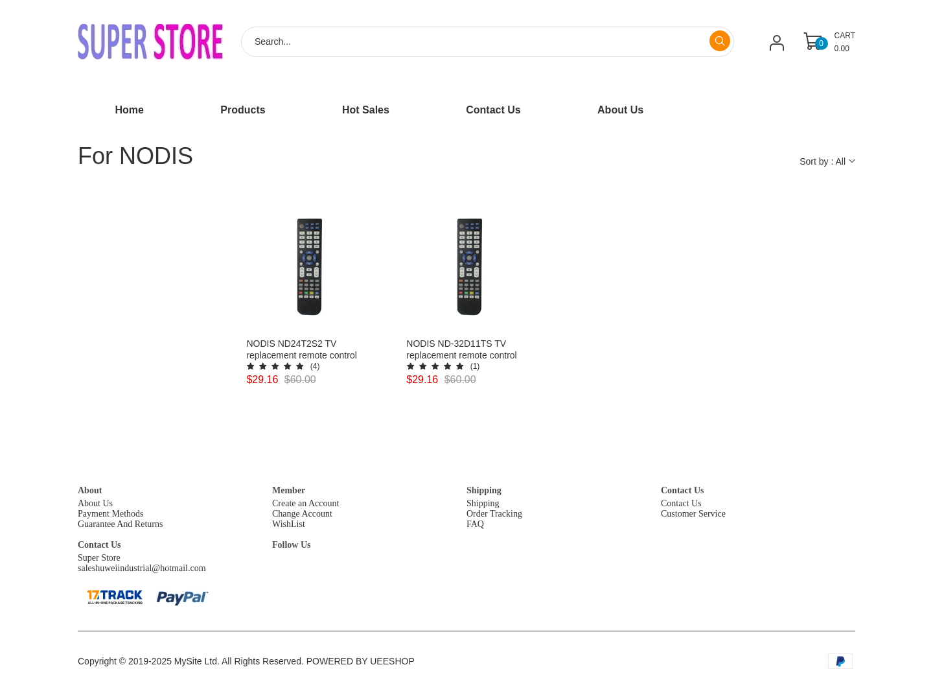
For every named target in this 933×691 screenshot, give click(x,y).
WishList (288, 524)
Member (288, 490)
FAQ (475, 524)
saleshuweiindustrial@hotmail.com (142, 568)
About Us (95, 503)
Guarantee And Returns (120, 524)
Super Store (99, 558)
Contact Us (682, 490)
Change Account (302, 514)
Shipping (483, 490)
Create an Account (305, 503)
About (90, 490)
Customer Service (693, 514)
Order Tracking (494, 514)
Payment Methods (111, 514)
